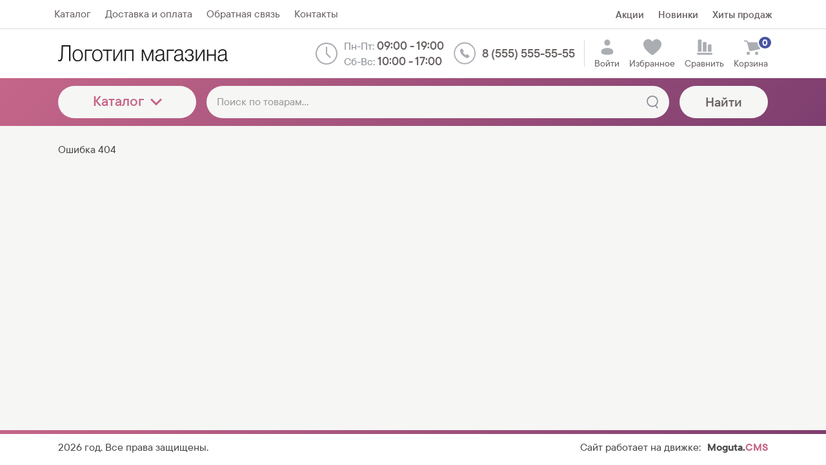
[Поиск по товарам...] (437, 102)
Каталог (127, 101)
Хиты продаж (742, 14)
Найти (723, 102)
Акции (630, 14)
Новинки (678, 14)
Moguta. (737, 447)
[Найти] (652, 102)
